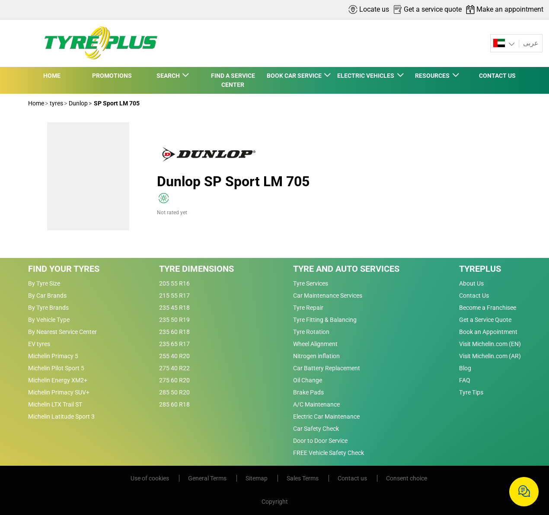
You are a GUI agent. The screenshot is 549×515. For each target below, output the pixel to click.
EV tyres (39, 343)
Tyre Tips (471, 392)
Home (36, 103)
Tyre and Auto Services (346, 268)
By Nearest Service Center (62, 331)
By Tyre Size (44, 283)
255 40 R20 (174, 356)
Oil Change (307, 380)
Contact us (353, 478)
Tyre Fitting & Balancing (325, 319)
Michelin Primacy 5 (53, 356)
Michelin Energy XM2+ (57, 380)
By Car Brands (47, 295)
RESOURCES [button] (433, 75)
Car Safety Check (316, 428)
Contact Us (474, 295)
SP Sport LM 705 (116, 103)
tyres (55, 103)
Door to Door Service (320, 440)
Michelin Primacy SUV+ (58, 392)
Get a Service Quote (485, 319)
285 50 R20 (174, 392)
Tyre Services (310, 283)
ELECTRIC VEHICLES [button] (366, 75)
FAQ (464, 380)
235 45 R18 (174, 307)
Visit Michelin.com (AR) (490, 356)
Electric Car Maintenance (326, 416)
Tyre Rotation (311, 331)
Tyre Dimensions (196, 268)
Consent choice (406, 478)
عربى (530, 43)
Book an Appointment (488, 331)
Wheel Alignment (315, 343)
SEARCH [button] (168, 75)
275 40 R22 (174, 368)
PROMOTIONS (112, 75)
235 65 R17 (174, 343)
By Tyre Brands (48, 307)
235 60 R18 (174, 331)
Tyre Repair (308, 307)
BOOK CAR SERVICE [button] (295, 75)
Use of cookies (150, 478)
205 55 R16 (174, 283)
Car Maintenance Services (327, 295)
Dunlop (77, 103)
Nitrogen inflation (316, 356)
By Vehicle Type (49, 319)
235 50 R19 (174, 319)
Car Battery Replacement (326, 368)
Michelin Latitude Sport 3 (61, 416)
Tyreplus (480, 268)
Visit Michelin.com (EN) (490, 343)
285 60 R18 (174, 404)
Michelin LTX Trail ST (55, 404)
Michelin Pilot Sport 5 (56, 368)
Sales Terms (303, 478)
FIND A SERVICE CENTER (233, 80)
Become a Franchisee (487, 307)
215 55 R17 (174, 295)
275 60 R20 (174, 380)
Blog (465, 368)
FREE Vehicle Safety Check (328, 452)
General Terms (208, 478)
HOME (52, 75)
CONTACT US (497, 75)
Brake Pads (308, 392)
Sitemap (257, 478)
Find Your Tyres (63, 268)
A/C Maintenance (316, 404)
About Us (471, 283)
